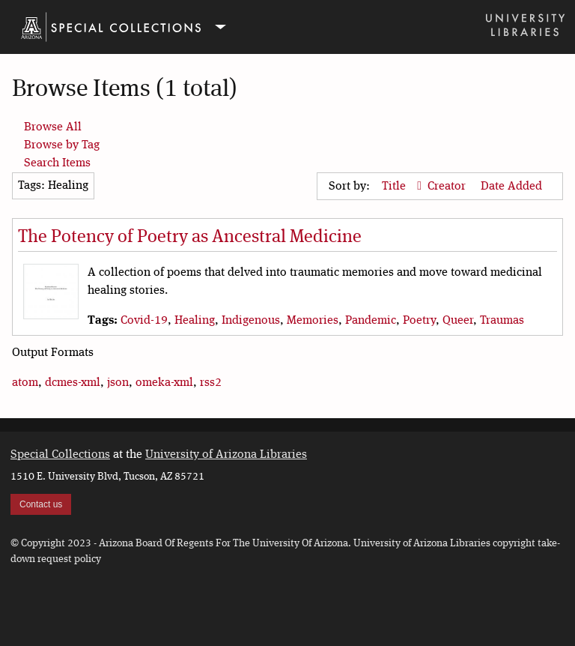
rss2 (211, 383)
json (118, 383)
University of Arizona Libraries (226, 455)
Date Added (511, 187)
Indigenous (251, 321)
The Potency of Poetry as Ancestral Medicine (190, 238)
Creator (448, 187)
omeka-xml (164, 383)
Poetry (419, 321)
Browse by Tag (62, 145)
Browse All (53, 127)
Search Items (57, 163)
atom (25, 383)
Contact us (40, 504)
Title (395, 187)
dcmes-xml (72, 383)
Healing (194, 321)
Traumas (502, 321)
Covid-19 (144, 321)
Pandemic (370, 321)
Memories (312, 321)
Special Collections (60, 455)
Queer (457, 321)
